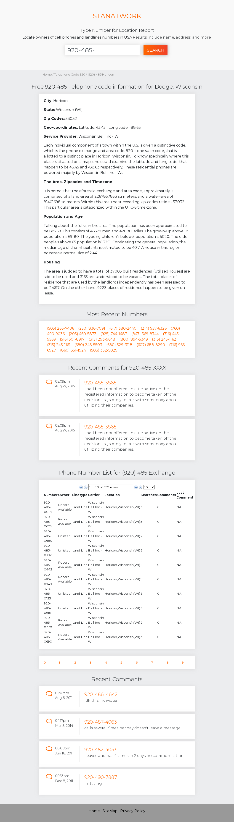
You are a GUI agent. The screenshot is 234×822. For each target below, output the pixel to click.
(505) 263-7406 (60, 328)
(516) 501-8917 (72, 339)
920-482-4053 (100, 749)
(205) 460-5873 (82, 334)
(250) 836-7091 (91, 328)
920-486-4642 (100, 694)
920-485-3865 (100, 383)
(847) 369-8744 (145, 334)
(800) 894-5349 (134, 339)
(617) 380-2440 (122, 328)
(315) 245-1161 (58, 345)
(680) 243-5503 (88, 345)
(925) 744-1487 (114, 334)
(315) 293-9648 (102, 339)
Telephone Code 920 (70, 74)
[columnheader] (51, 495)
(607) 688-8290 (151, 345)
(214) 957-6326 (154, 328)
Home (47, 74)
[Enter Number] (102, 50)
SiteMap (110, 811)
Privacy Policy (132, 811)
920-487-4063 (100, 722)
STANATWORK (117, 16)
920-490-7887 (100, 777)
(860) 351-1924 (73, 350)
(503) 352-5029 (103, 350)
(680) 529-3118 (119, 345)
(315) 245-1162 (164, 339)
